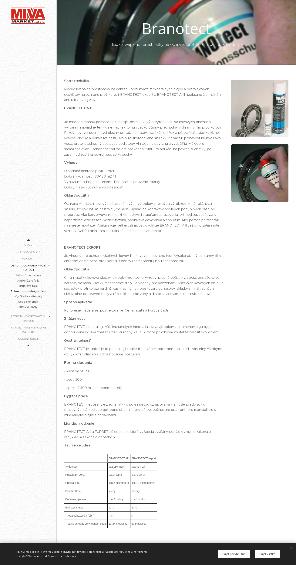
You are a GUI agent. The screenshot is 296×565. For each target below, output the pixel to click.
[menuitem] (28, 245)
